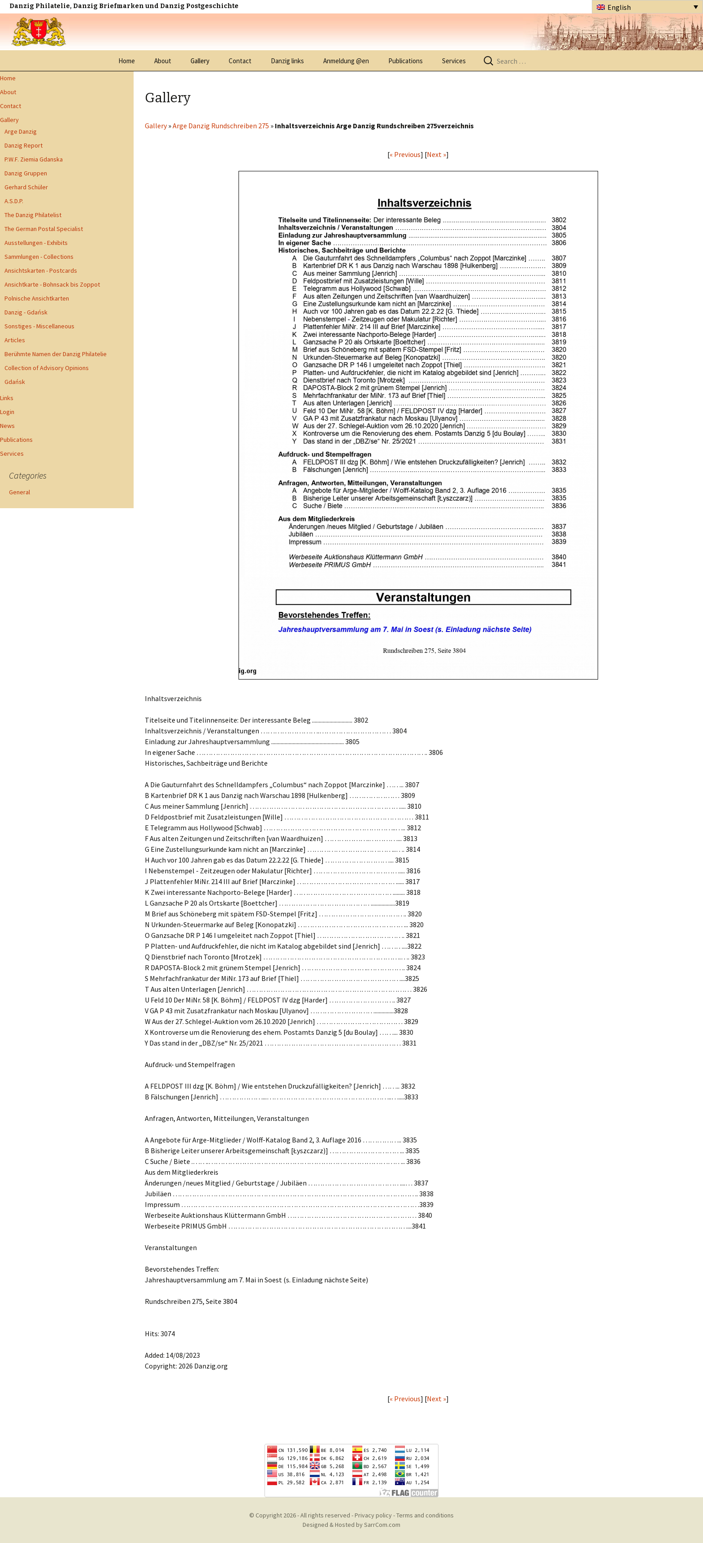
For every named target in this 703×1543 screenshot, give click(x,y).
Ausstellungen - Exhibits (36, 243)
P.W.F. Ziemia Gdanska (33, 159)
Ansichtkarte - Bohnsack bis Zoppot (52, 284)
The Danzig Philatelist (32, 215)
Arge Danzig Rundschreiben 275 (221, 125)
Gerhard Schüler (26, 187)
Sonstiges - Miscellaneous (39, 326)
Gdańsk (14, 382)
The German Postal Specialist (43, 229)
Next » (436, 154)
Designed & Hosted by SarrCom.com (351, 1525)
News (7, 426)
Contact (240, 61)
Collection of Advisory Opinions (46, 368)
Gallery (200, 61)
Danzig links (287, 61)
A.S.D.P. (13, 201)
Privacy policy (373, 1515)
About (162, 61)
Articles (14, 340)
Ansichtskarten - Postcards (40, 270)
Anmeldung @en (346, 61)
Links (6, 398)
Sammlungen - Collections (39, 257)
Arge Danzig (20, 131)
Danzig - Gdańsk (26, 312)
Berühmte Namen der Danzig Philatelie (55, 354)
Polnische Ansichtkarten (36, 298)
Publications (405, 61)
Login (7, 412)
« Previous (405, 154)
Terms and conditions (425, 1515)
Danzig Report (23, 145)
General (19, 492)
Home (126, 61)
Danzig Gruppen (25, 173)
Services (454, 61)
